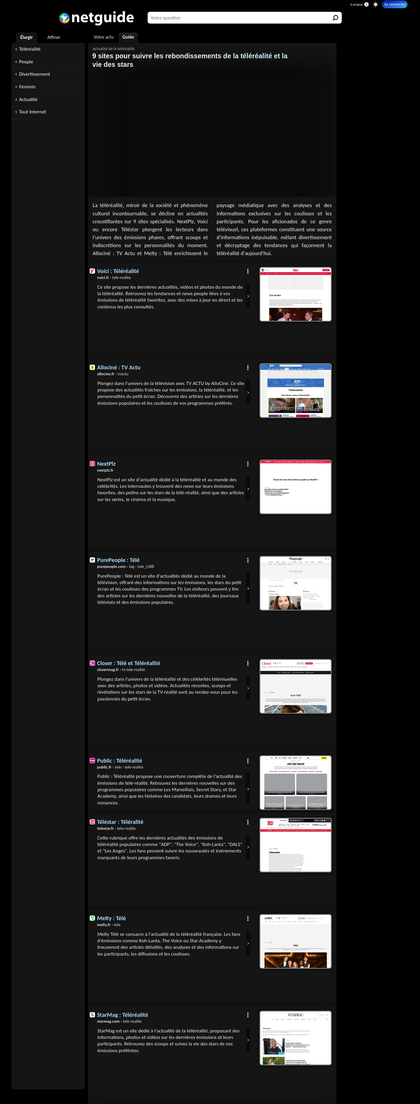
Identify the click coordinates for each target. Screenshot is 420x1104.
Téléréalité (30, 49)
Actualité (28, 99)
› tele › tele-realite (120, 767)
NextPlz (106, 463)
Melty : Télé (111, 918)
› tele (109, 925)
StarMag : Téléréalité (122, 1014)
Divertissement (34, 74)
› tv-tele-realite (121, 669)
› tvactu (112, 373)
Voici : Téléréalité (118, 271)
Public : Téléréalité (119, 760)
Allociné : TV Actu (119, 367)
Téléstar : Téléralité (120, 821)
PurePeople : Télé (118, 559)
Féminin (27, 87)
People (26, 62)
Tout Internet (32, 112)
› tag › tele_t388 (125, 566)
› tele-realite (114, 277)
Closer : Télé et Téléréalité (128, 663)
